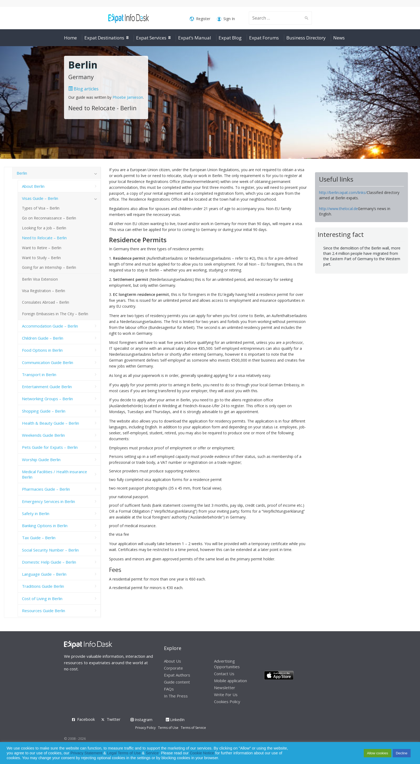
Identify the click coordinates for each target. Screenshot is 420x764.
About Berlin (33, 186)
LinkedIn (175, 719)
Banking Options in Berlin (45, 525)
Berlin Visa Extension (40, 279)
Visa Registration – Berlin (43, 290)
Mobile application (230, 680)
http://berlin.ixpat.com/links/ (343, 192)
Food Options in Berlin (42, 350)
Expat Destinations (104, 38)
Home (70, 38)
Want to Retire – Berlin (41, 247)
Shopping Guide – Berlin (43, 411)
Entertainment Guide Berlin (47, 386)
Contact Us (224, 673)
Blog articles (83, 89)
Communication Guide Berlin (47, 362)
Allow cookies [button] (377, 753)
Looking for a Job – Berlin (44, 227)
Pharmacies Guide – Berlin (46, 489)
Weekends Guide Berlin (43, 435)
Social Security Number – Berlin (50, 550)
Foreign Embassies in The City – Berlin (55, 313)
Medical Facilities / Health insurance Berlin (54, 474)
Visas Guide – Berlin (40, 198)
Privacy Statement (86, 753)
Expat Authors (177, 675)
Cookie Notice (202, 753)
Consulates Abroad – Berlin (45, 302)
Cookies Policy (227, 701)
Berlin (22, 173)
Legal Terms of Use (124, 753)
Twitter (114, 719)
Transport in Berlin (39, 374)
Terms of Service (193, 727)
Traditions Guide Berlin (43, 586)
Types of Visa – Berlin (40, 208)
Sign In (226, 19)
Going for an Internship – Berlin (49, 267)
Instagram (141, 719)
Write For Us (226, 694)
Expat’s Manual (194, 38)
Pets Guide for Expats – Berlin (50, 447)
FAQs (169, 689)
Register (200, 19)
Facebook (86, 719)
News (339, 38)
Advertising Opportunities (227, 663)
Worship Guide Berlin (41, 459)
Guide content (177, 682)
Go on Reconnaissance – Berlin (49, 218)
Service (152, 753)
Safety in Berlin (35, 513)
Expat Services (151, 38)
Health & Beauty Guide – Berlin (50, 423)
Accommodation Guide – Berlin (50, 326)
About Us (172, 661)
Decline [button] (401, 753)
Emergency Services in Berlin (48, 501)
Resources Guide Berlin (43, 610)
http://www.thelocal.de (338, 208)
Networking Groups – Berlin (47, 398)
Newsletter (224, 687)
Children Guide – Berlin (42, 338)
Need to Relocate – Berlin (44, 237)
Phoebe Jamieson (127, 97)
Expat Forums (264, 38)
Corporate (173, 668)
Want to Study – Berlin (41, 257)
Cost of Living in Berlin (42, 598)
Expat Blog (230, 38)
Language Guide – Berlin (44, 574)
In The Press (176, 696)
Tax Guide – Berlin (38, 537)
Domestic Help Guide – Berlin (49, 562)
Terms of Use (168, 727)
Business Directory (306, 38)
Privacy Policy (145, 727)
